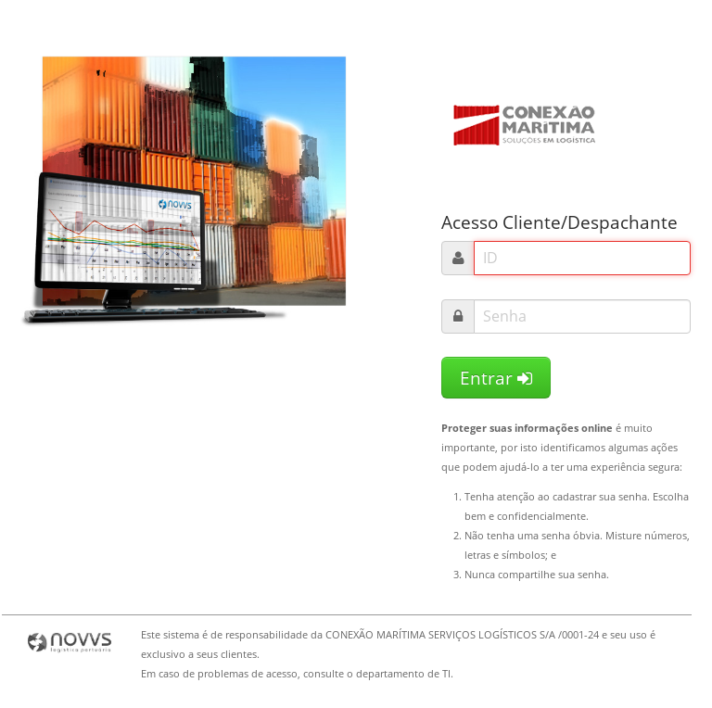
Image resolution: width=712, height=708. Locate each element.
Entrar (496, 377)
